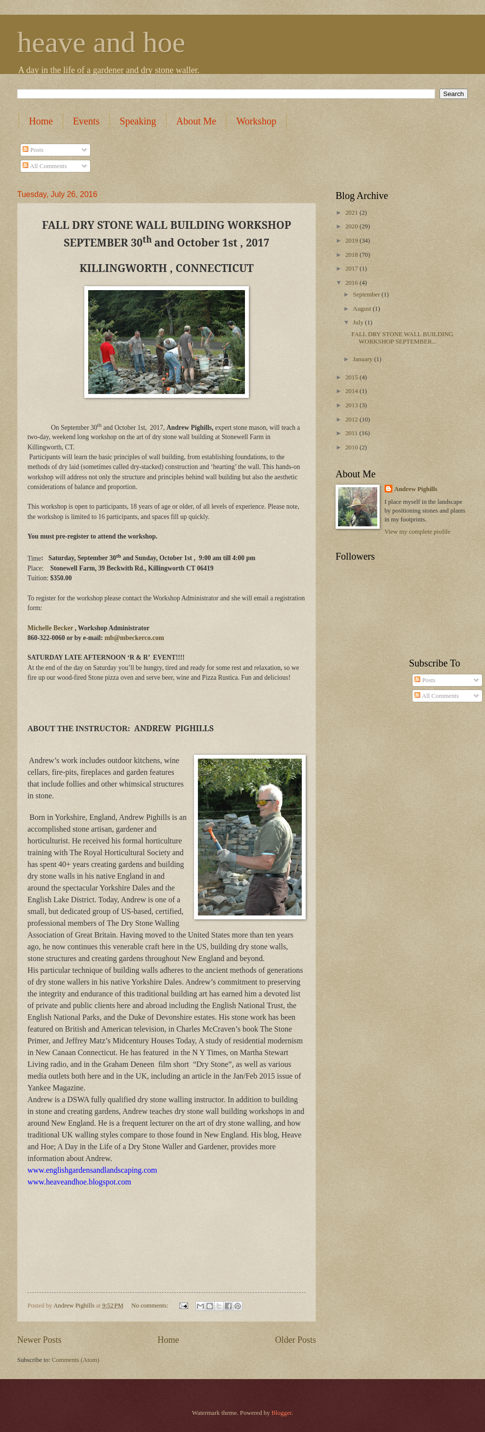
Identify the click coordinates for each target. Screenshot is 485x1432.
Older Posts (295, 1340)
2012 (352, 419)
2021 (352, 212)
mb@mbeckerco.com (134, 638)
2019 (352, 240)
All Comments (45, 166)
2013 (352, 405)
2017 (352, 268)
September (367, 294)
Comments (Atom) (75, 1360)
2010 (352, 447)
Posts (33, 150)
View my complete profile (418, 531)
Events (86, 121)
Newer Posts (39, 1340)
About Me (196, 121)
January (363, 359)
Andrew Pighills (415, 489)
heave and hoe (101, 42)
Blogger (281, 1412)
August (362, 308)
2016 (352, 282)
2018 (352, 254)
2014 (352, 391)
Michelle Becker (50, 628)
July (359, 322)
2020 (352, 226)
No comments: (150, 1305)
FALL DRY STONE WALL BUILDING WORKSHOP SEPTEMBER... (402, 338)
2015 (352, 377)
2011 (352, 433)
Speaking (138, 121)
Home (41, 121)
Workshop (256, 121)
